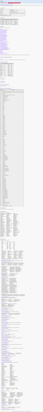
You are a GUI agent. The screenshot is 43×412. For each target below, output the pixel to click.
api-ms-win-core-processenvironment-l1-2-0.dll (5, 337)
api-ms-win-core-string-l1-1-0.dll (4, 323)
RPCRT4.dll (1, 33)
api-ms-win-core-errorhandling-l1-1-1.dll (4, 29)
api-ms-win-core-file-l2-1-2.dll (4, 320)
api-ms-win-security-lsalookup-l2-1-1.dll (4, 44)
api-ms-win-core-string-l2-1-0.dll (3, 40)
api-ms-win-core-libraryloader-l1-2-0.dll (5, 312)
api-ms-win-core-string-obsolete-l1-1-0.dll (5, 355)
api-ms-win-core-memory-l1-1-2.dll (3, 35)
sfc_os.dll (1, 51)
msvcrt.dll (1, 28)
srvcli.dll (2, 333)
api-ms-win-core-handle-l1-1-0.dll (3, 34)
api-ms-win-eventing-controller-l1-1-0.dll (4, 41)
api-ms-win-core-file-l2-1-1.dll (3, 39)
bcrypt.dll (1, 53)
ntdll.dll (2, 250)
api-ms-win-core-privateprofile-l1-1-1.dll (4, 49)
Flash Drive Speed (18, 411)
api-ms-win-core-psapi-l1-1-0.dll (3, 37)
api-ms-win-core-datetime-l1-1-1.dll (4, 340)
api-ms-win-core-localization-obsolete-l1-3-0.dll (5, 358)
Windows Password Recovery (27, 411)
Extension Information (22, 411)
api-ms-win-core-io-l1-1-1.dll (3, 46)
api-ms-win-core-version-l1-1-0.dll (3, 38)
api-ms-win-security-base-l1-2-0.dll (4, 277)
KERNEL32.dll (1, 52)
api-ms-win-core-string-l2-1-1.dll (3, 43)
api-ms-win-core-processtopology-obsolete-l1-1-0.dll (5, 48)
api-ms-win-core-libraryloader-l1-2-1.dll (4, 36)
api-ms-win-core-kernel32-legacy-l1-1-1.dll (4, 47)
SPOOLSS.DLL (1, 50)
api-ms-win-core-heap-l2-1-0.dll (4, 309)
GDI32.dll (2, 387)
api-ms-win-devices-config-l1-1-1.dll (3, 42)
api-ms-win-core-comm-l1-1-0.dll (4, 347)
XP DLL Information (14, 411)
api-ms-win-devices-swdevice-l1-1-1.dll (3, 45)
